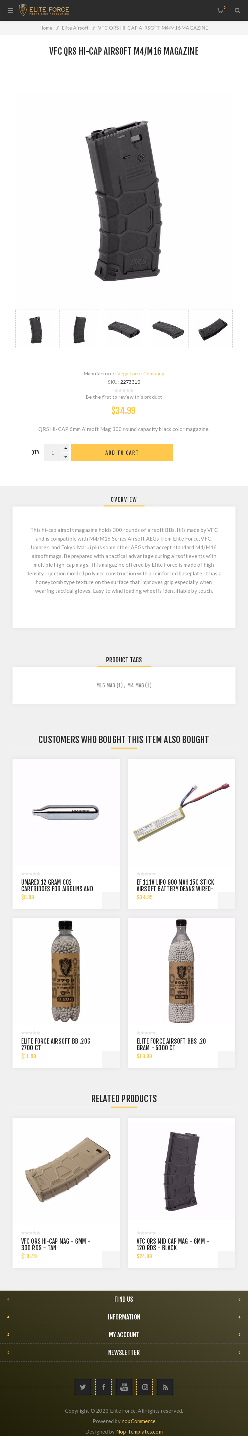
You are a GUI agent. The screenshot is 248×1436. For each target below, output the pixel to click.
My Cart (224, 7)
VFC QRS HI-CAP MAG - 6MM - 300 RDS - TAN (55, 1245)
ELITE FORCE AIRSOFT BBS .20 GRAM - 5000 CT (171, 1045)
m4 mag (135, 685)
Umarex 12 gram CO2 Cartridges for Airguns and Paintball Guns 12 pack (57, 889)
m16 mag (105, 685)
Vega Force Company (141, 373)
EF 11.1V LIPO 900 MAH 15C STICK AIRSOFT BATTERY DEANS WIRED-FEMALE (175, 889)
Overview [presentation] (124, 499)
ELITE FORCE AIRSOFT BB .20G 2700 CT (55, 1045)
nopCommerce (138, 1421)
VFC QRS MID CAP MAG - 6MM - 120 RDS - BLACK (173, 1245)
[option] (36, 329)
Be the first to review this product (124, 397)
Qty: (36, 452)
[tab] (124, 499)
